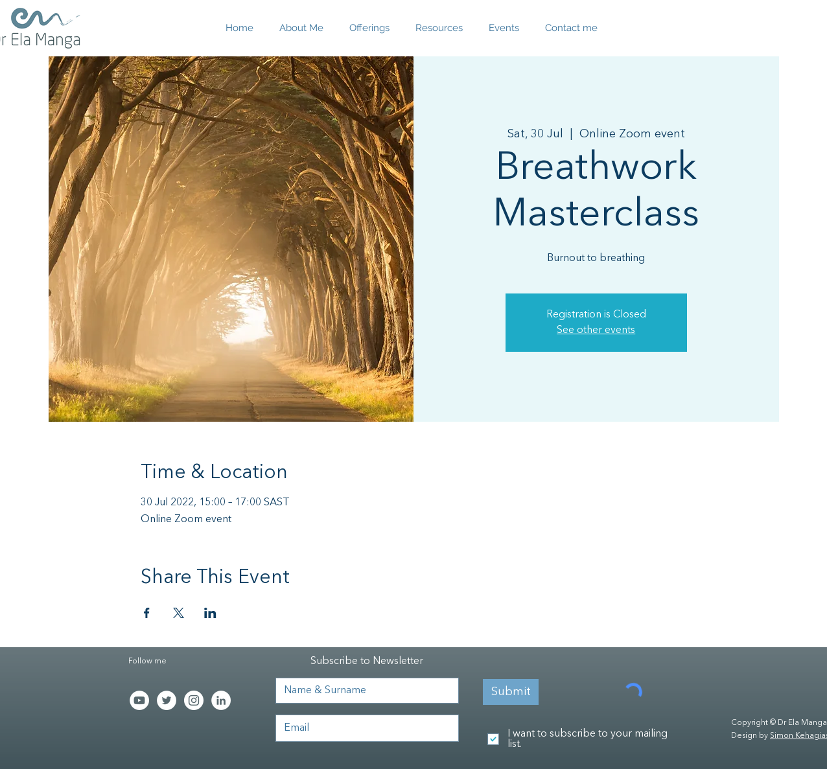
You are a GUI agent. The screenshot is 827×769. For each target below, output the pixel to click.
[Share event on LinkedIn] (210, 613)
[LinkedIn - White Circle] (221, 700)
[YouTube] (139, 700)
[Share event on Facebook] (147, 613)
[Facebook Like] (155, 732)
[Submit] (511, 692)
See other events (596, 330)
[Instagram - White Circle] (194, 700)
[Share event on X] (178, 613)
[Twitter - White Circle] (166, 700)
